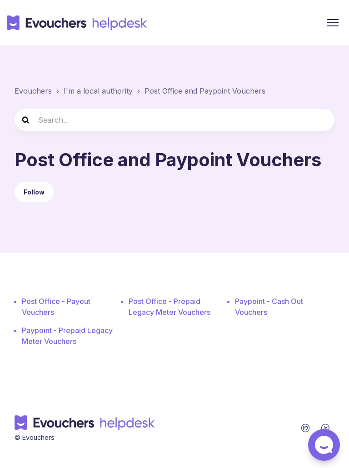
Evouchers (33, 90)
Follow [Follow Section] (34, 192)
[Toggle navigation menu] (332, 22)
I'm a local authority (98, 90)
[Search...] (174, 120)
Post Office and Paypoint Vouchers (205, 90)
